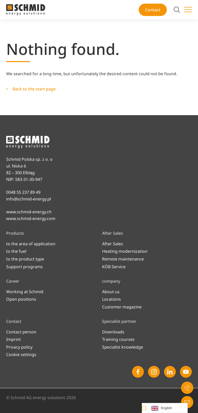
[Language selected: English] (165, 408)
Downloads (113, 332)
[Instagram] (154, 372)
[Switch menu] (188, 10)
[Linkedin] (170, 372)
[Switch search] (177, 10)
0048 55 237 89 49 (23, 192)
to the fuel (16, 251)
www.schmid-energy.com (30, 218)
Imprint (13, 339)
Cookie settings (21, 354)
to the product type (25, 259)
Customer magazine (122, 307)
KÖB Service (114, 266)
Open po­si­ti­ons (21, 299)
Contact (152, 10)
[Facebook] (138, 372)
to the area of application (30, 244)
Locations (111, 299)
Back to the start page (34, 89)
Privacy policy (19, 347)
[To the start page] (25, 9)
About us (111, 291)
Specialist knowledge (122, 347)
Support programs (24, 266)
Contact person (21, 332)
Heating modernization (124, 251)
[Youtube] (186, 372)
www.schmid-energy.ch (29, 212)
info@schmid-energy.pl (28, 199)
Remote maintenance (123, 259)
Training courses (118, 339)
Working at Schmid (24, 291)
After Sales (112, 244)
